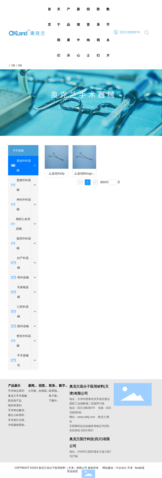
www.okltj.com (86, 416)
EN (20, 65)
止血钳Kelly (57, 173)
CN (13, 65)
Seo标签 (140, 467)
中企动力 (121, 467)
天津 (130, 467)
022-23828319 (129, 32)
